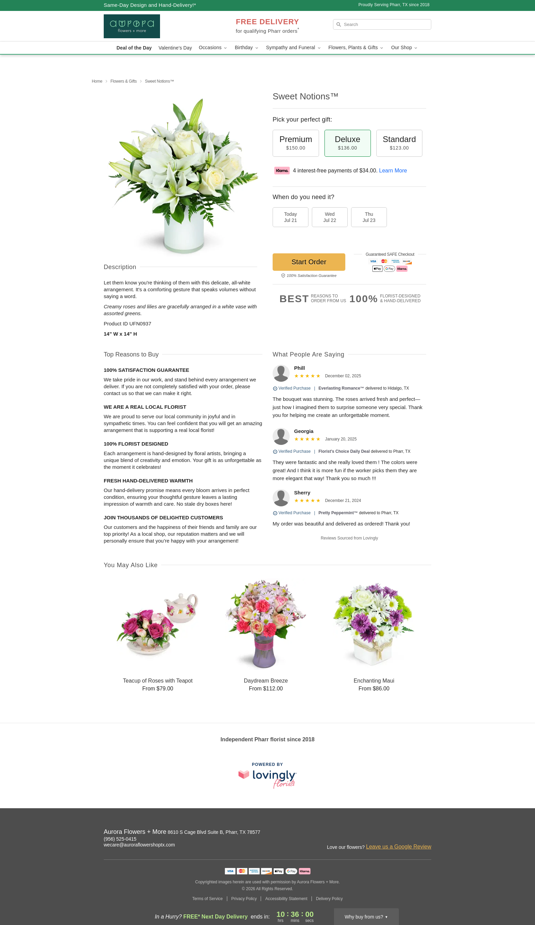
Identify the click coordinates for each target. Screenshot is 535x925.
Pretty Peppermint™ (338, 512)
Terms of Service (207, 899)
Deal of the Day (134, 48)
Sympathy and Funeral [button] (294, 48)
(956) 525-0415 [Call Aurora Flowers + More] (120, 839)
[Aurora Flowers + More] (153, 26)
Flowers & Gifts (124, 81)
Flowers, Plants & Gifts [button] (357, 48)
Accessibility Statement (286, 899)
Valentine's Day (175, 48)
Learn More (393, 170)
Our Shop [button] (404, 48)
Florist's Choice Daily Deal (344, 451)
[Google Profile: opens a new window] (426, 833)
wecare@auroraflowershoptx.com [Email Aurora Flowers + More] (139, 844)
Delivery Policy (329, 899)
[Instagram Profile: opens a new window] (396, 833)
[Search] (382, 24)
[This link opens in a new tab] (267, 775)
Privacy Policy (244, 899)
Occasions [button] (213, 48)
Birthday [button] (247, 48)
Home (97, 81)
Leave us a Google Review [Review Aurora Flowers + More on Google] (398, 847)
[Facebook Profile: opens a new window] (411, 833)
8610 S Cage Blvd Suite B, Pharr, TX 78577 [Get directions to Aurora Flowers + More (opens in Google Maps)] (214, 832)
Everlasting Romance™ (341, 388)
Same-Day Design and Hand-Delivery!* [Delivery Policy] (150, 5)
